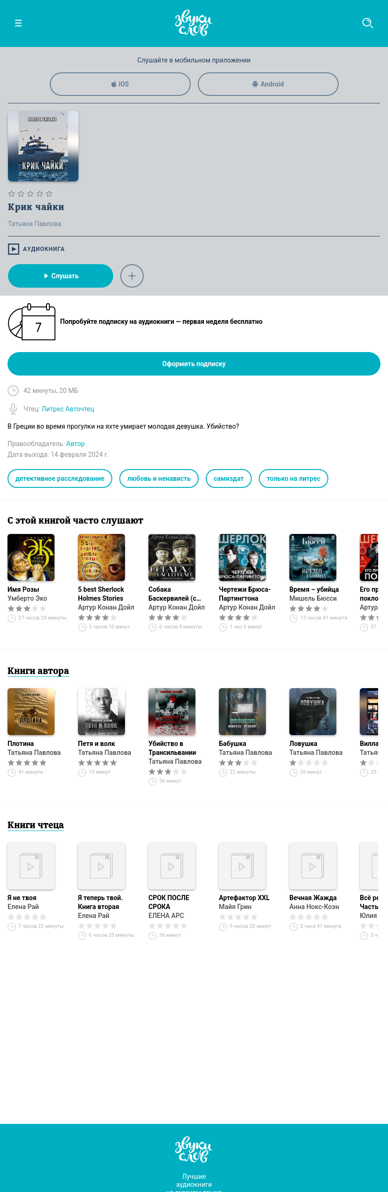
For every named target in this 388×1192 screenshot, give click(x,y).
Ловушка (303, 743)
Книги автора (38, 671)
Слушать (60, 276)
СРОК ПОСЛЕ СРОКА (168, 902)
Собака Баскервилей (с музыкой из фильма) (172, 594)
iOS (120, 84)
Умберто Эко (27, 598)
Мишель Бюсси (313, 598)
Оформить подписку (194, 364)
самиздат (229, 478)
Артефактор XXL (244, 898)
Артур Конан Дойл (106, 607)
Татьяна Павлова (34, 752)
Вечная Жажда (313, 898)
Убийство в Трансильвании (172, 748)
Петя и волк (96, 743)
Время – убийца (314, 589)
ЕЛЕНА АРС (166, 915)
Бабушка (232, 743)
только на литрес (293, 478)
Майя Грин (235, 906)
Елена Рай (23, 906)
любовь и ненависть (159, 478)
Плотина (21, 743)
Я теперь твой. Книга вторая (100, 902)
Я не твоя (22, 898)
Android (268, 84)
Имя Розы (23, 589)
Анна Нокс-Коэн (314, 906)
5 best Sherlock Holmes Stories (101, 594)
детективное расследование (60, 478)
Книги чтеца (36, 826)
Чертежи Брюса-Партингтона (245, 594)
